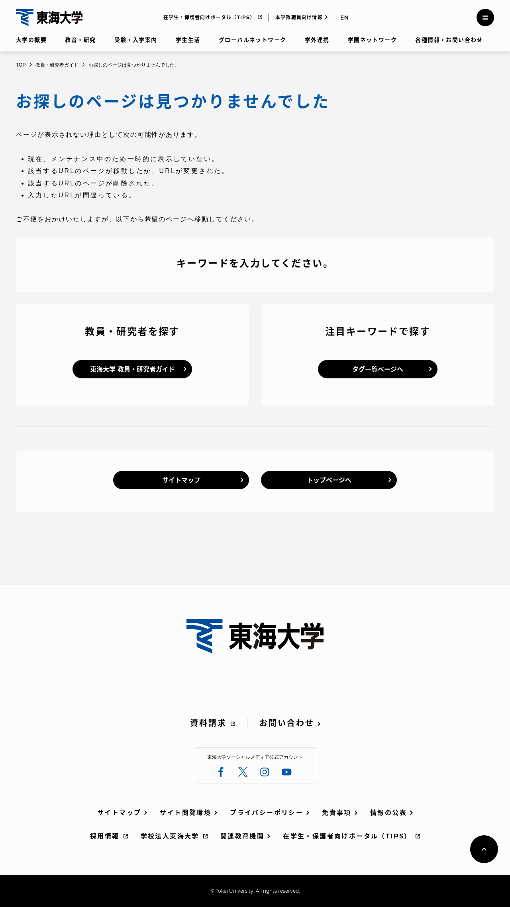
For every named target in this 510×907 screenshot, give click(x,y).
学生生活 (188, 39)
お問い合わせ (286, 723)
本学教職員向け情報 (299, 17)
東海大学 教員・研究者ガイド (132, 369)
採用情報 (105, 836)
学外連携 (317, 39)
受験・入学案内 (135, 39)
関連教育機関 (242, 836)
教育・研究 (80, 39)
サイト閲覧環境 (185, 812)
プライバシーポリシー (266, 812)
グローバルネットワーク (252, 39)
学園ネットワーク (372, 39)
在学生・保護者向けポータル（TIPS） (209, 17)
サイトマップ (181, 480)
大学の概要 (31, 39)
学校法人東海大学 (170, 836)
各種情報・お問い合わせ (449, 39)
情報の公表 (388, 812)
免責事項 (336, 812)
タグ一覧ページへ (377, 369)
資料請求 (208, 723)
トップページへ (329, 480)
